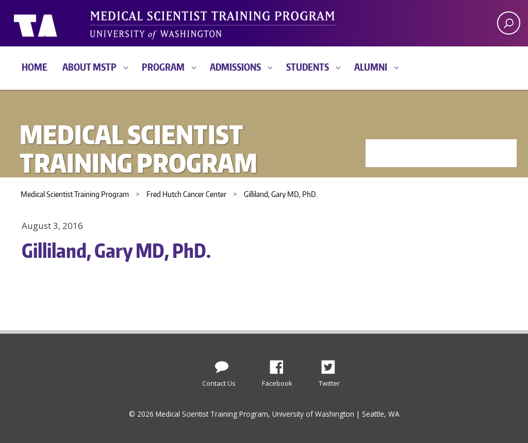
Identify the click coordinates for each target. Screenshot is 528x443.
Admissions (235, 67)
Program (163, 67)
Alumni (370, 67)
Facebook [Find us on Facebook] (280, 364)
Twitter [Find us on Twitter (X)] (332, 364)
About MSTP (89, 67)
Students (307, 67)
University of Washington (56, 23)
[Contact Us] (221, 364)
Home (34, 67)
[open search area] (508, 23)
